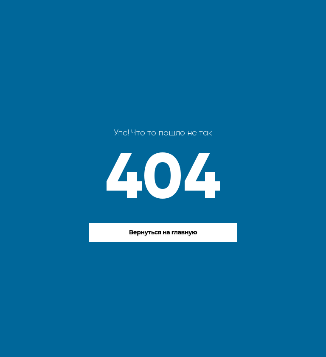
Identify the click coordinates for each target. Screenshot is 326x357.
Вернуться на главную (163, 232)
